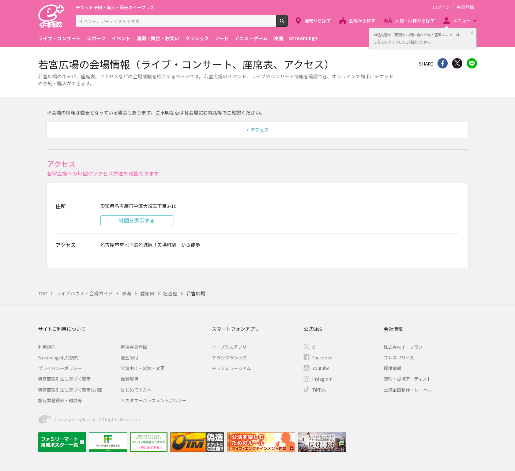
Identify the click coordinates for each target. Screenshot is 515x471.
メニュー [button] (461, 20)
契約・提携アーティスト (407, 378)
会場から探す (362, 20)
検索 (287, 24)
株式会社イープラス (403, 347)
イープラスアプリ (229, 347)
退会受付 (129, 357)
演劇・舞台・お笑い (157, 38)
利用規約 (47, 347)
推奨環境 (129, 378)
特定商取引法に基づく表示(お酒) (70, 389)
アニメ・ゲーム (251, 38)
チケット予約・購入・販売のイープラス (115, 7)
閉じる (472, 32)
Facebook (322, 357)
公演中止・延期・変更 (143, 368)
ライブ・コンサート (59, 38)
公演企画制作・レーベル (408, 389)
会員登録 (465, 7)
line (472, 63)
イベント (121, 38)
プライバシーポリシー (60, 368)
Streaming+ (303, 38)
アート (222, 38)
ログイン (441, 7)
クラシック (197, 38)
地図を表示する (137, 220)
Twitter (457, 63)
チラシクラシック (229, 357)
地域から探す (317, 20)
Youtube (320, 368)
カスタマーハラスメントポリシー (154, 400)
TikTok (319, 389)
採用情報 (392, 368)
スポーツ (96, 38)
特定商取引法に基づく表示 (64, 378)
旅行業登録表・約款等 (60, 400)
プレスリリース (399, 357)
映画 (278, 38)
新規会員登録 (134, 347)
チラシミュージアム (231, 368)
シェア (442, 63)
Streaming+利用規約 (58, 357)
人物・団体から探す (415, 20)
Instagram (322, 378)
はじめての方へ (136, 389)
